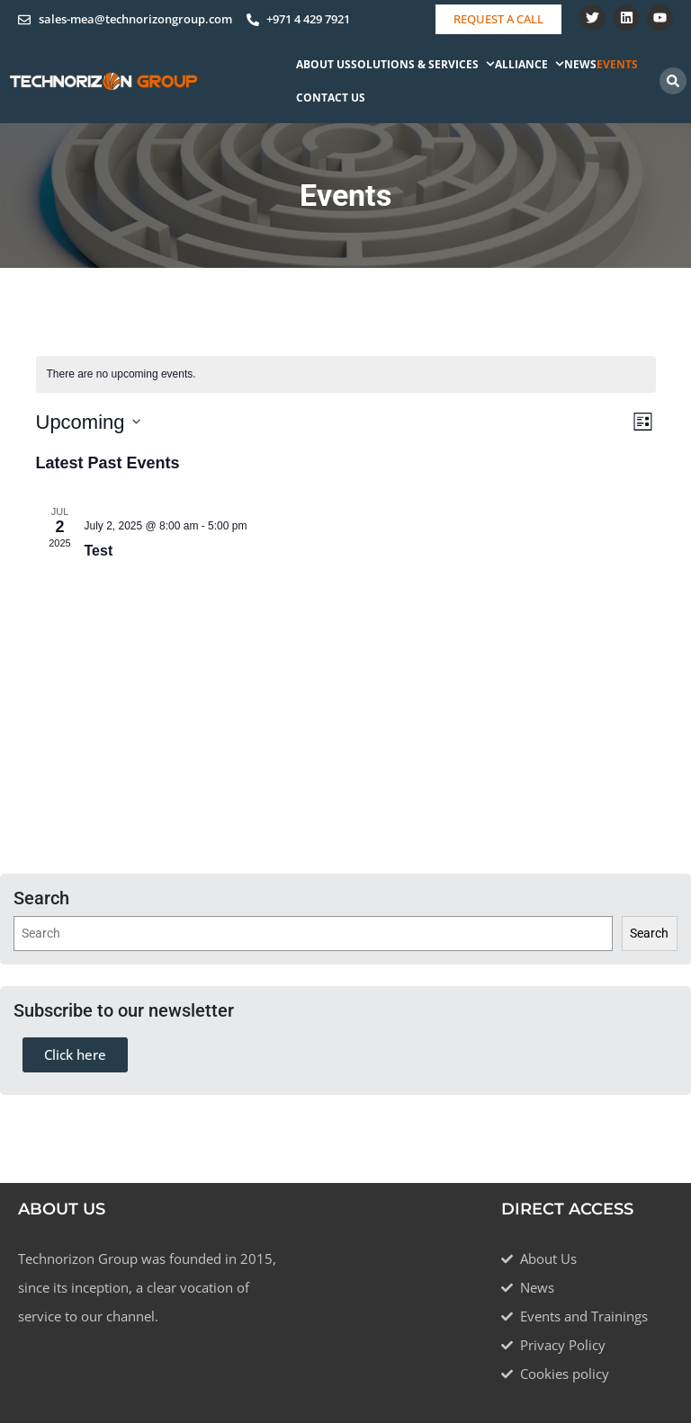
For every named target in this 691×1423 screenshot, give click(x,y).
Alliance (529, 64)
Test (99, 550)
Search (649, 933)
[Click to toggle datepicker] (88, 422)
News (580, 64)
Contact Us (330, 97)
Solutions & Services (423, 64)
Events (617, 64)
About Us (323, 64)
